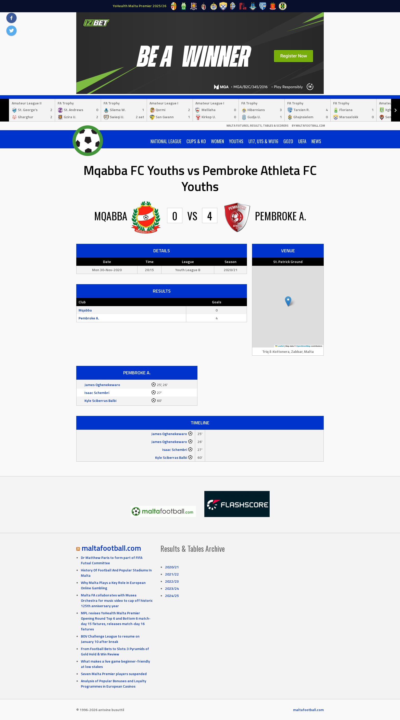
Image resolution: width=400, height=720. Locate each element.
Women (217, 141)
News (316, 141)
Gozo (288, 141)
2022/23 (172, 581)
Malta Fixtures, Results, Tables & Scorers (258, 126)
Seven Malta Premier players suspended (114, 673)
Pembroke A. (89, 318)
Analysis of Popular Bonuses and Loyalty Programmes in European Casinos (113, 683)
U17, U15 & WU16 (263, 141)
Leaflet (279, 346)
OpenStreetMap (303, 346)
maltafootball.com (111, 548)
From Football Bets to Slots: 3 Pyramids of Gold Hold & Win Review (115, 651)
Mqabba (85, 310)
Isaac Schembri (96, 392)
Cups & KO (196, 141)
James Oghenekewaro (102, 384)
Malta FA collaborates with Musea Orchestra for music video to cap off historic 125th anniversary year (117, 600)
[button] (288, 301)
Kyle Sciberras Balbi (100, 400)
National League (166, 141)
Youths (236, 141)
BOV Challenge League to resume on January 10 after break (110, 638)
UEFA (302, 141)
